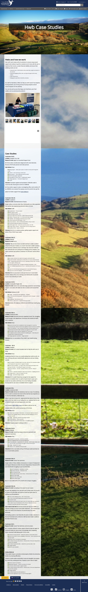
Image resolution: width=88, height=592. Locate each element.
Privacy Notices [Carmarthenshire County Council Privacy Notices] (29, 584)
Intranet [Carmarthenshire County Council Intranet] (22, 584)
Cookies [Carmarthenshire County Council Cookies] (53, 584)
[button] (7, 105)
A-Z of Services (82, 2)
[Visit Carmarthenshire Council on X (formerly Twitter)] (52, 589)
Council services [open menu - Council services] (5, 8)
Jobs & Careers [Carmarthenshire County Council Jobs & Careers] (16, 584)
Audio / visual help (72, 2)
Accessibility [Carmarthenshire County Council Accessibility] (47, 584)
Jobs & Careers (83, 8)
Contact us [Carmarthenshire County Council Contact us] (8, 584)
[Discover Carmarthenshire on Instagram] (66, 589)
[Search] (82, 5)
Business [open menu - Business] (12, 8)
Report (66, 8)
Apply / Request (59, 8)
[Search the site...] (68, 5)
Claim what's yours (73, 8)
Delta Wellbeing (24, 191)
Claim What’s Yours (17, 405)
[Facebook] (58, 589)
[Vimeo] (73, 589)
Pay (53, 8)
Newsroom (28, 8)
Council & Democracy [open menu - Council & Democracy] (20, 8)
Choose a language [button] (61, 2)
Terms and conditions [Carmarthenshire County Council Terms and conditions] (38, 584)
